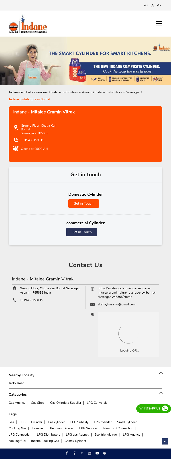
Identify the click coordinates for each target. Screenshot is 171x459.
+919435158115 (32, 140)
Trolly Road (16, 383)
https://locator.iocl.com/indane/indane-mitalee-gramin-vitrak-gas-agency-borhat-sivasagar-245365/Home (127, 292)
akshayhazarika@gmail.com (117, 304)
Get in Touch (83, 203)
